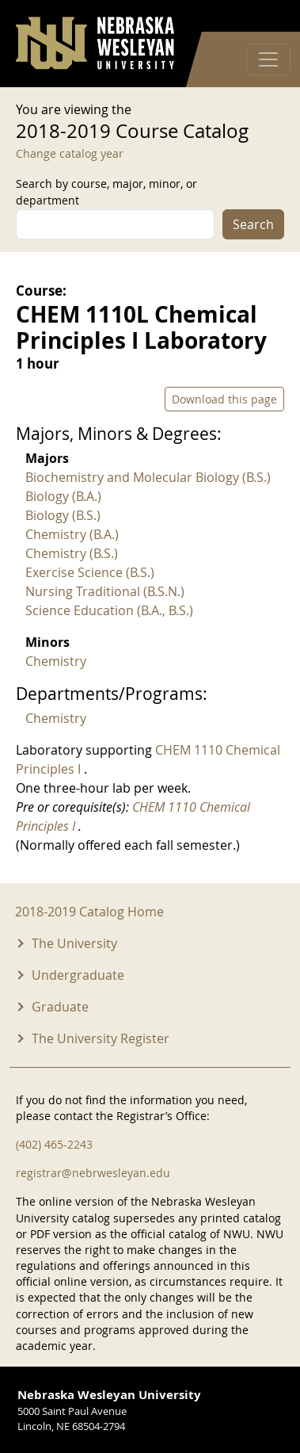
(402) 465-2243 (54, 1144)
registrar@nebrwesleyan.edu (93, 1172)
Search (253, 224)
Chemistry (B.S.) (71, 553)
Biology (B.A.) (63, 496)
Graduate (60, 1006)
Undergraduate (78, 975)
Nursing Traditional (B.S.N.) (104, 591)
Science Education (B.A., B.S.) (109, 610)
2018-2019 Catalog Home (89, 911)
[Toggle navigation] (268, 59)
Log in (263, 16)
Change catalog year (69, 153)
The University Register (100, 1038)
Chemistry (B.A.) (72, 534)
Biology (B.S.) (63, 515)
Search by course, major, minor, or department (106, 192)
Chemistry (55, 661)
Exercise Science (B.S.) (89, 572)
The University (74, 943)
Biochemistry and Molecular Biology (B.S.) (148, 477)
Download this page (224, 399)
